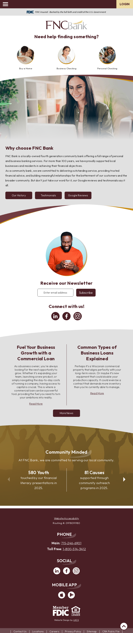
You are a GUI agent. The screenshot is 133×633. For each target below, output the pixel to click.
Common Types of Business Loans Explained (97, 353)
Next (125, 478)
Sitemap (92, 631)
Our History (19, 195)
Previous (8, 478)
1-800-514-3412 (74, 549)
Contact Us (19, 631)
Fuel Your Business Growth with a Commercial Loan (36, 353)
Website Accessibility (66, 518)
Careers (54, 631)
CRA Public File (111, 631)
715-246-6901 (71, 543)
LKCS (76, 619)
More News (66, 413)
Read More (36, 404)
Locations (38, 631)
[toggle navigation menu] (7, 4)
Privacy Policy (73, 631)
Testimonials (52, 197)
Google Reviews (80, 197)
